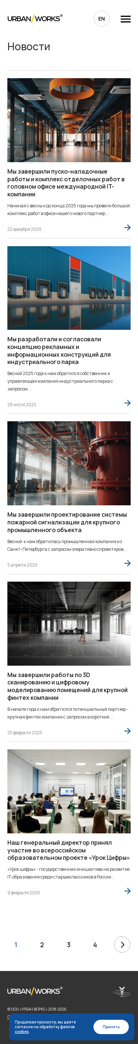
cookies (22, 1031)
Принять (111, 1026)
